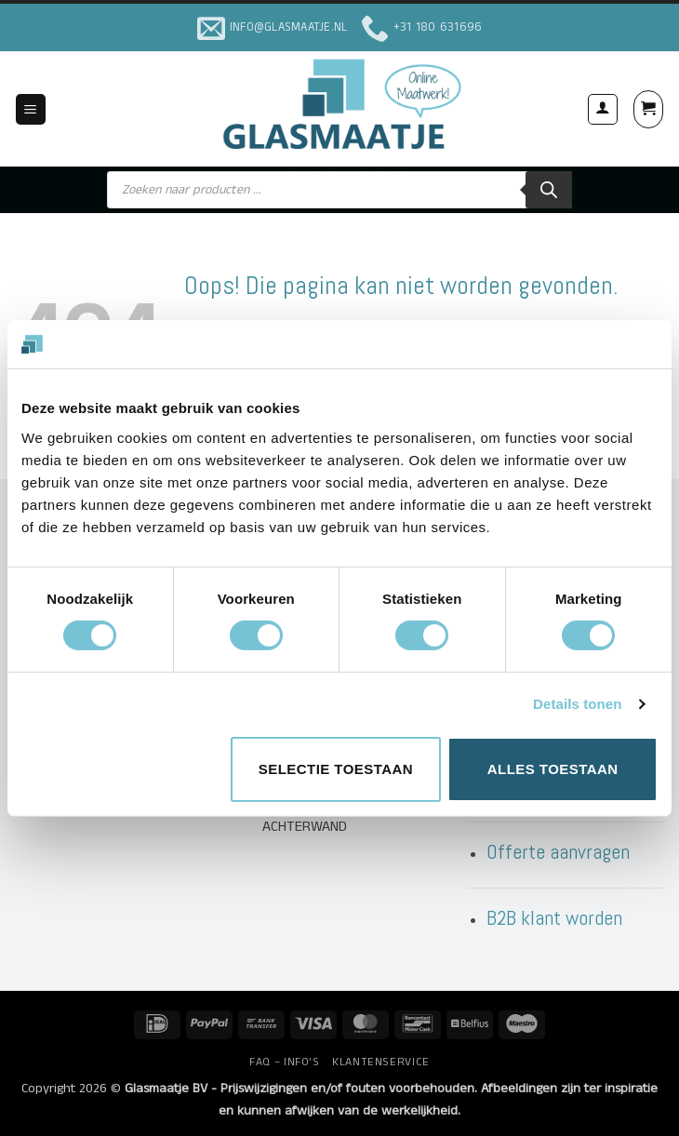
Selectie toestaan (336, 769)
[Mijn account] (603, 109)
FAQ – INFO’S (284, 1062)
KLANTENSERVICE (381, 1062)
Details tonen (577, 704)
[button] (31, 109)
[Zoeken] (549, 189)
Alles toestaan (553, 769)
